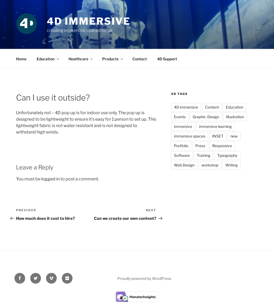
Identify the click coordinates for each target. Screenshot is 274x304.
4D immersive (186, 107)
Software (182, 155)
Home (21, 59)
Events (180, 116)
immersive (183, 126)
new (234, 136)
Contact (139, 59)
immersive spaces (189, 136)
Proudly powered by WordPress (144, 278)
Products (113, 59)
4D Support (167, 59)
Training (203, 155)
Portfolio (181, 145)
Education (48, 59)
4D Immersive (89, 21)
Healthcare (80, 59)
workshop (209, 165)
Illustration (235, 116)
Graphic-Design (206, 116)
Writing (231, 165)
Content (212, 107)
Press (200, 145)
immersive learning (215, 126)
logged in (50, 178)
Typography (227, 155)
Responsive (222, 145)
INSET (217, 136)
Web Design (184, 165)
